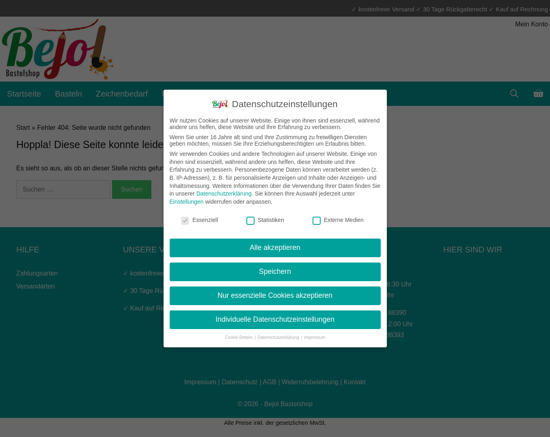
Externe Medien (338, 220)
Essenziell (199, 220)
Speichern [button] (275, 271)
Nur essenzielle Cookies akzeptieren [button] (275, 295)
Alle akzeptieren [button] (275, 247)
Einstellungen (187, 201)
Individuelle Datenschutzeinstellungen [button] (275, 319)
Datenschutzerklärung (224, 193)
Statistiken (265, 220)
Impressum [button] (314, 337)
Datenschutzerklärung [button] (279, 337)
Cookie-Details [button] (239, 337)
